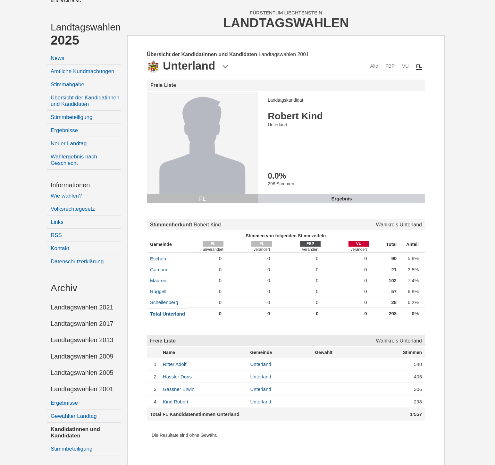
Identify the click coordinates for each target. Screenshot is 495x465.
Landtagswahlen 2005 (82, 372)
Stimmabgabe (67, 84)
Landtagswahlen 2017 (82, 323)
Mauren (158, 280)
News (57, 58)
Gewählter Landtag (74, 416)
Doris (177, 376)
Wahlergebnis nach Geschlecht (74, 160)
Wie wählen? (66, 196)
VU (405, 66)
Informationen (70, 185)
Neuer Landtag (69, 143)
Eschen (158, 258)
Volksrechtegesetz (73, 209)
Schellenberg (164, 302)
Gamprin (159, 269)
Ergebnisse (64, 130)
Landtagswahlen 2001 (82, 389)
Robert (175, 401)
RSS (56, 235)
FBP (390, 66)
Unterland (260, 364)
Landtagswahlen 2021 (82, 307)
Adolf (174, 364)
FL (419, 66)
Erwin (178, 389)
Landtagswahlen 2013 (82, 339)
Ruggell (158, 291)
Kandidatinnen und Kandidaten (75, 432)
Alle (374, 66)
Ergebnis (341, 198)
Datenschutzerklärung (77, 261)
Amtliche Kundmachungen (82, 71)
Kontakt (60, 248)
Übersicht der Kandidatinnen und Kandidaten (85, 101)
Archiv (64, 288)
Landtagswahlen (86, 34)
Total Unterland (167, 314)
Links (57, 222)
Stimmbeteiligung (71, 117)
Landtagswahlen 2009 (82, 356)
